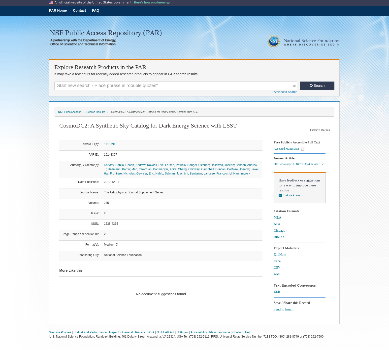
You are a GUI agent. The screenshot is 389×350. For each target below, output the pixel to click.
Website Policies (60, 332)
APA (277, 224)
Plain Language (219, 332)
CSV (277, 267)
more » (245, 173)
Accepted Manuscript (289, 148)
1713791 (109, 144)
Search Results (95, 111)
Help (248, 332)
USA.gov (182, 332)
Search (316, 86)
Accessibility (199, 332)
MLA (277, 217)
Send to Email (283, 309)
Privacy (140, 332)
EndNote (280, 255)
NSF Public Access (69, 111)
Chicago (279, 230)
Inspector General (121, 332)
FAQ (95, 10)
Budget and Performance (90, 332)
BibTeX (279, 237)
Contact (79, 10)
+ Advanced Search (284, 92)
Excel (278, 261)
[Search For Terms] (175, 86)
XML (277, 274)
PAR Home (58, 10)
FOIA (150, 332)
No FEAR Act (165, 332)
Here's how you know (152, 2)
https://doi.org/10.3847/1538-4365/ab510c (299, 164)
